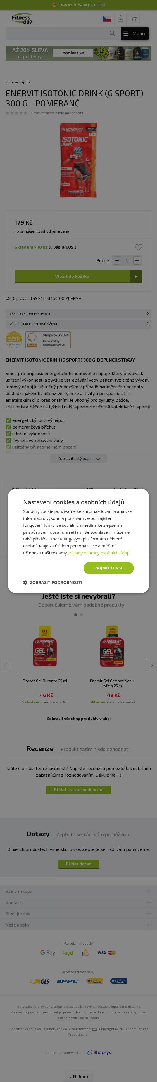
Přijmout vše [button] (108, 568)
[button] (52, 582)
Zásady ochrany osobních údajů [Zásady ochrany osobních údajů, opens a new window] (100, 553)
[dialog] (78, 541)
